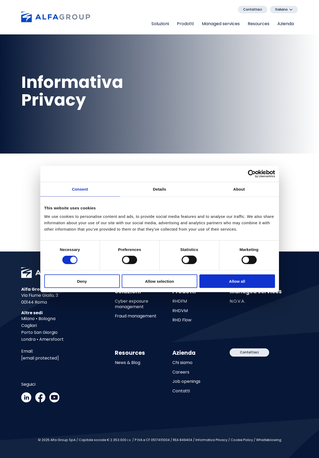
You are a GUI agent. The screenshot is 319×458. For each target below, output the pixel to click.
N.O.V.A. (237, 301)
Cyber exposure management (131, 304)
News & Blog (127, 362)
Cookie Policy (242, 440)
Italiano (281, 9)
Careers (180, 372)
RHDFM (179, 301)
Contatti (181, 391)
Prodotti (185, 24)
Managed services (221, 24)
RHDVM (180, 310)
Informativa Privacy (211, 440)
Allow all (237, 281)
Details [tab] (159, 189)
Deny (82, 281)
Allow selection (159, 281)
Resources (258, 24)
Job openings (186, 381)
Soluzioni (160, 24)
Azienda (285, 24)
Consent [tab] (80, 189)
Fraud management (135, 316)
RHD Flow (181, 320)
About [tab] (239, 189)
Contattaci (252, 9)
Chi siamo (182, 362)
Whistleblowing (268, 440)
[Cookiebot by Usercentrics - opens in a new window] (252, 174)
